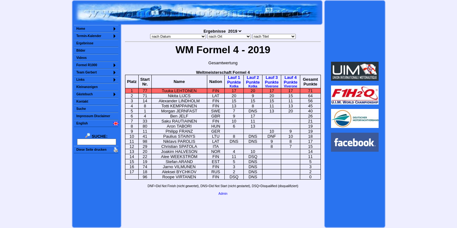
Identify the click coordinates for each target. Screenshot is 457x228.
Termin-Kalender (89, 36)
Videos (81, 58)
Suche (81, 109)
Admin (222, 193)
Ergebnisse (85, 43)
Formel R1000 (86, 65)
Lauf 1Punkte (234, 81)
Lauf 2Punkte (253, 81)
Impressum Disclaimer (93, 116)
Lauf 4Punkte (290, 81)
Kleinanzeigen (87, 87)
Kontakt (82, 101)
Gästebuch (84, 94)
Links (80, 79)
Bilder (80, 50)
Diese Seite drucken (91, 149)
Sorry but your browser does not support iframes (355, 31)
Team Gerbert (86, 72)
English (82, 123)
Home (80, 28)
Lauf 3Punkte (272, 81)
